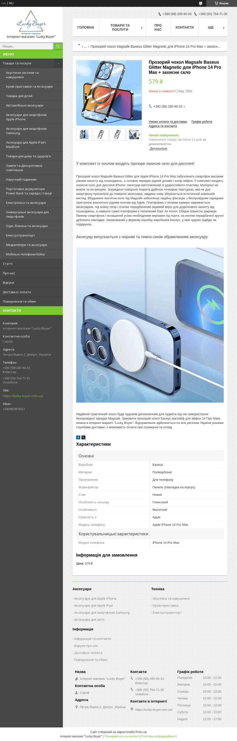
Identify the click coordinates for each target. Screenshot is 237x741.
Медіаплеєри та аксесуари (26, 245)
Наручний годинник (21, 179)
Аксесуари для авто (89, 619)
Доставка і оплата (17, 292)
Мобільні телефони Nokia (25, 254)
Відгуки (8, 282)
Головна (85, 27)
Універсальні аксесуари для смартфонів (27, 214)
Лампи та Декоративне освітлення (24, 167)
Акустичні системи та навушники (22, 74)
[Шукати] (58, 46)
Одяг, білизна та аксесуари (27, 226)
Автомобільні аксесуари (24, 105)
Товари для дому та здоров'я (28, 156)
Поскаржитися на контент (121, 736)
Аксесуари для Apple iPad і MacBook (26, 144)
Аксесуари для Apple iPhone (95, 598)
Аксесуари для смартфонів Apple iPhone (26, 117)
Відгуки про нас (86, 645)
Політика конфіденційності (159, 736)
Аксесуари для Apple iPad (93, 605)
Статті (8, 263)
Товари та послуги (17, 63)
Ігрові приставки (165, 605)
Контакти (185, 27)
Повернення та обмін (19, 301)
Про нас (9, 273)
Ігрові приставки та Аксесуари (29, 86)
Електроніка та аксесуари (26, 202)
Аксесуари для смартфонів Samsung (26, 130)
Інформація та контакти (92, 638)
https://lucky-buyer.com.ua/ (23, 396)
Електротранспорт (20, 235)
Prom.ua (141, 732)
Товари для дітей (19, 96)
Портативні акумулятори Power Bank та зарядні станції (29, 191)
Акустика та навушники (171, 598)
